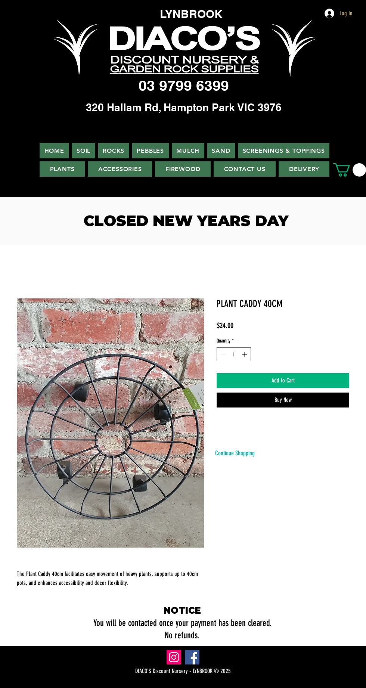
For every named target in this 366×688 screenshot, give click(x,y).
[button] (349, 170)
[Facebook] (192, 657)
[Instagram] (174, 657)
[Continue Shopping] (234, 453)
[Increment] (245, 354)
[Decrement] (222, 354)
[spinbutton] (234, 354)
